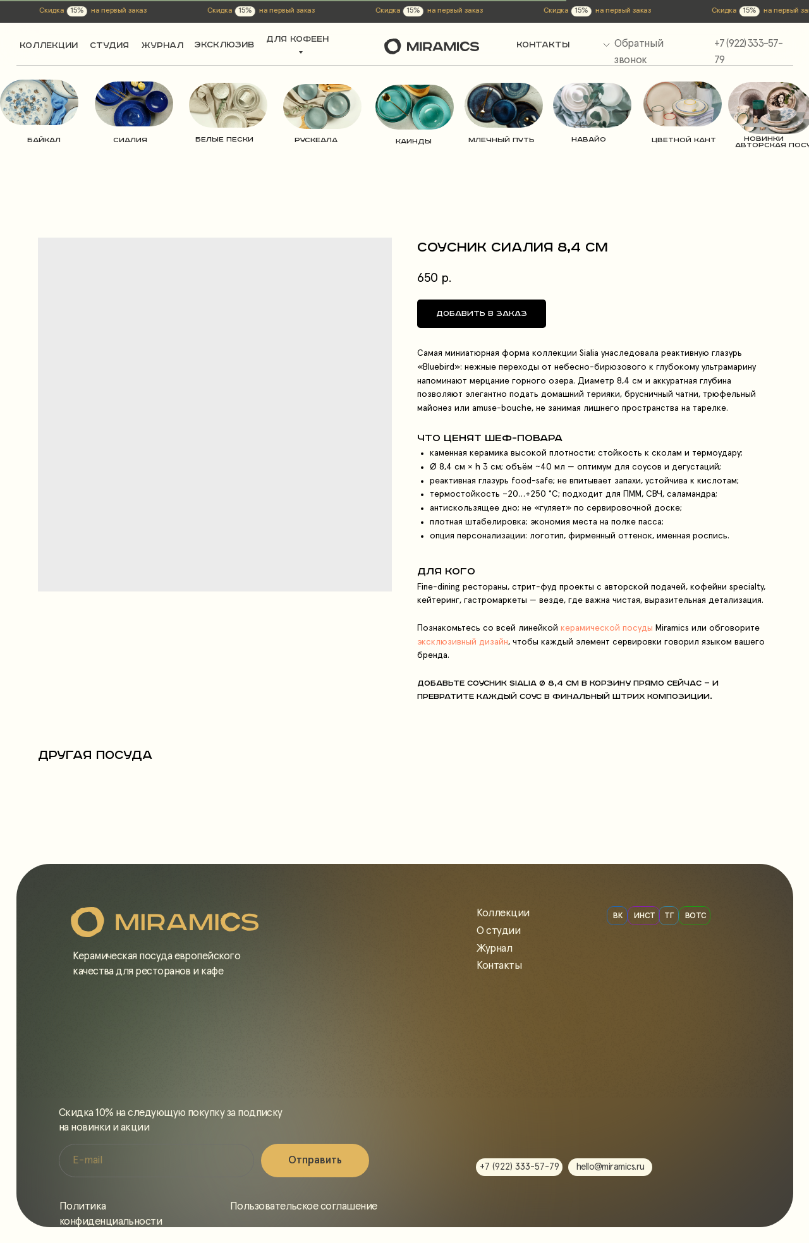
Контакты (499, 966)
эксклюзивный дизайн (462, 642)
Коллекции (503, 913)
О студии (498, 931)
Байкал (44, 140)
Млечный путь (501, 140)
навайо (588, 139)
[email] (156, 1160)
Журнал (494, 948)
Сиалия (130, 140)
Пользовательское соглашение (303, 1206)
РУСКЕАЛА (316, 140)
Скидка (162, 11)
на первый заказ (61, 11)
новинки (764, 139)
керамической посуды (605, 628)
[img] (39, 102)
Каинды (414, 141)
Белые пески (224, 139)
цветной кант (684, 140)
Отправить (315, 1160)
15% (19, 11)
